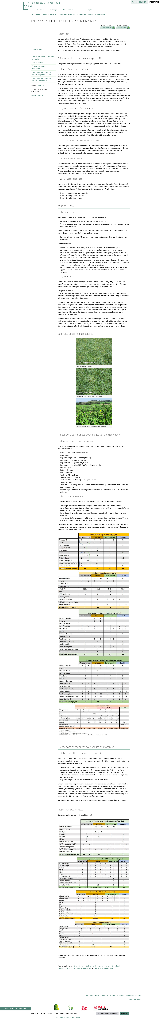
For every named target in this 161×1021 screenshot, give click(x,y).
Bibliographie (87, 10)
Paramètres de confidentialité (15, 1009)
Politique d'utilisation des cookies (112, 995)
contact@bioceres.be (133, 995)
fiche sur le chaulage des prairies (79, 968)
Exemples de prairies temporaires (39, 67)
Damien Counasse (106, 27)
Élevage (53, 10)
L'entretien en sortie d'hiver (103, 968)
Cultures (40, 10)
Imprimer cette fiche (37, 95)
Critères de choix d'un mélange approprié (43, 58)
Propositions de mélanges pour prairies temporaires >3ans (43, 73)
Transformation (69, 10)
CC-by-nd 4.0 (40, 85)
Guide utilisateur (135, 999)
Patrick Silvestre (121, 27)
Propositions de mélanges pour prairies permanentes (43, 79)
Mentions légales (92, 995)
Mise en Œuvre (37, 63)
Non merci (124, 1013)
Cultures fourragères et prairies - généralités (59, 14)
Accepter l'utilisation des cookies (107, 1013)
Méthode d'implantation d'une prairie (91, 14)
